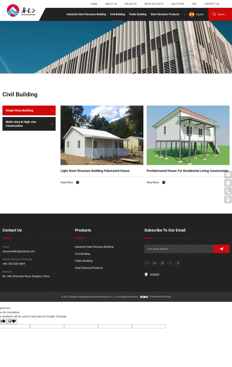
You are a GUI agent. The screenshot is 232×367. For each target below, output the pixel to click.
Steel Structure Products (164, 14)
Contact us (211, 3)
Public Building (137, 14)
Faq (194, 3)
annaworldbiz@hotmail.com (18, 247)
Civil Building (117, 14)
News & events (153, 3)
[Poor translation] (12, 317)
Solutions (177, 3)
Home (93, 3)
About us (111, 3)
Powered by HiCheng (160, 292)
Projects (131, 3)
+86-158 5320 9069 (13, 259)
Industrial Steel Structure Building (86, 14)
